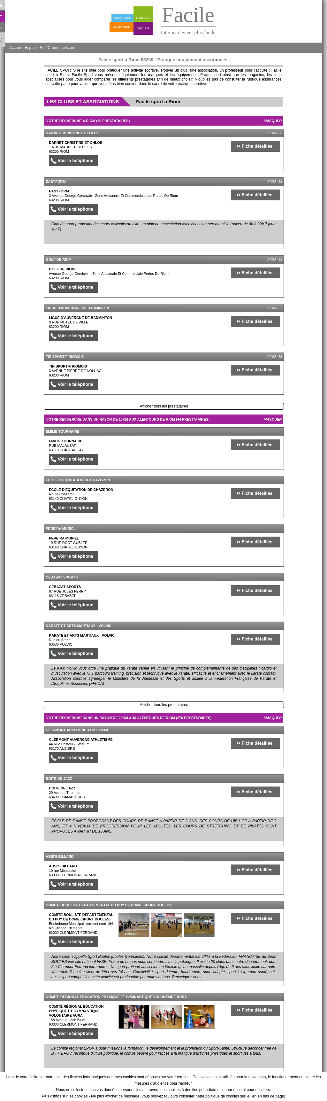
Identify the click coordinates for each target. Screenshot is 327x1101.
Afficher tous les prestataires (164, 406)
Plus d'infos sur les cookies (65, 1096)
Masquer (273, 121)
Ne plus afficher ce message (115, 1096)
